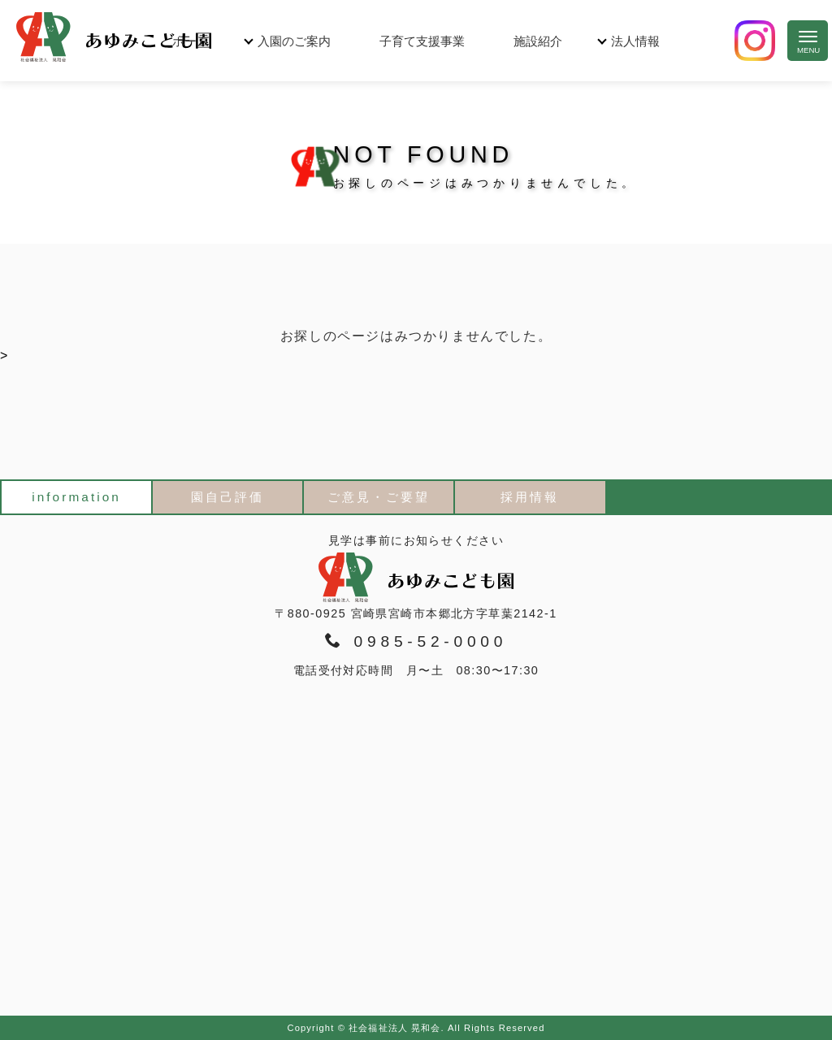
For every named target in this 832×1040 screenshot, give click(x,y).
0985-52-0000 (416, 641)
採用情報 (529, 497)
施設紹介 (538, 41)
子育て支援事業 (422, 41)
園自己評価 (227, 497)
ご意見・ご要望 (379, 497)
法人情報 (635, 41)
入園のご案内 (294, 41)
